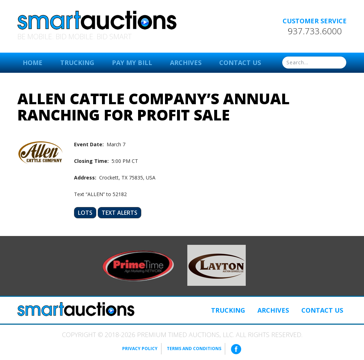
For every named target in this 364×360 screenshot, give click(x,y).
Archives (185, 62)
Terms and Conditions (194, 349)
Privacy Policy (140, 349)
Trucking (77, 62)
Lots (85, 213)
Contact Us (240, 62)
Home (32, 62)
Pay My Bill (132, 62)
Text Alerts (119, 213)
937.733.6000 (315, 31)
